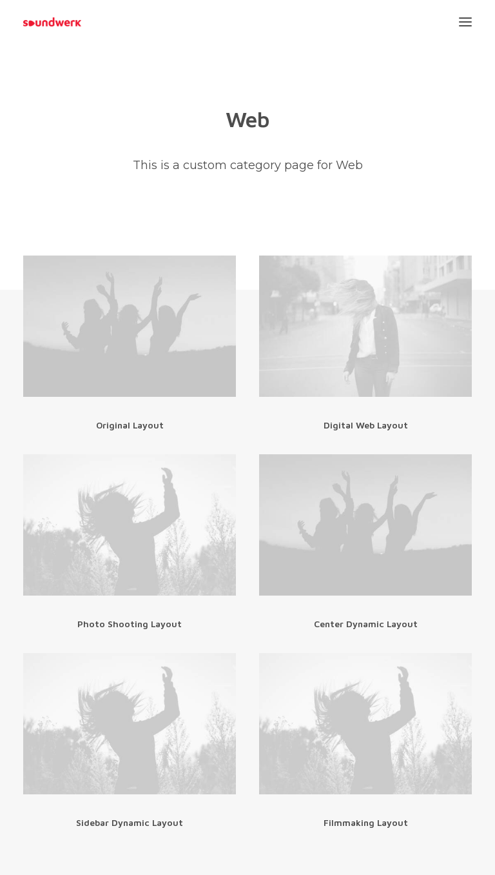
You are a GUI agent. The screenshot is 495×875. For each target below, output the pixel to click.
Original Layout (130, 424)
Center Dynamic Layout (366, 623)
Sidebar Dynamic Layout (129, 822)
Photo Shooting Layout (129, 623)
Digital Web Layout (366, 424)
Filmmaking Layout (366, 822)
